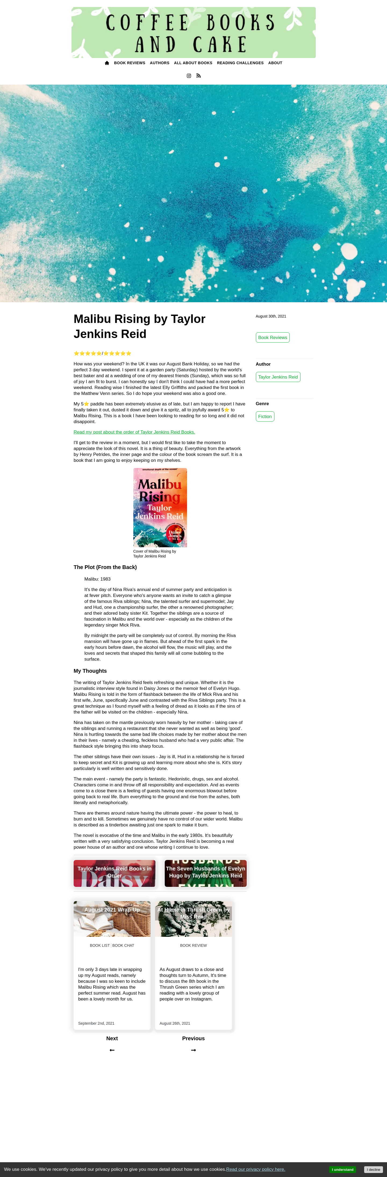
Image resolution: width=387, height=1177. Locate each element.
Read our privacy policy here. (255, 1169)
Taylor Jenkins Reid (278, 376)
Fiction (265, 416)
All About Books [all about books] (193, 63)
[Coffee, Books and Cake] (193, 32)
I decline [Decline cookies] (373, 1170)
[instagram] (189, 77)
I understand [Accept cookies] (342, 1170)
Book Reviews (272, 337)
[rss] (198, 76)
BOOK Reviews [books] (129, 63)
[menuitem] (107, 63)
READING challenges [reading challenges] (240, 63)
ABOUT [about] (275, 63)
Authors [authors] (160, 63)
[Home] (107, 63)
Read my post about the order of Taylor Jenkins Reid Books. (134, 432)
